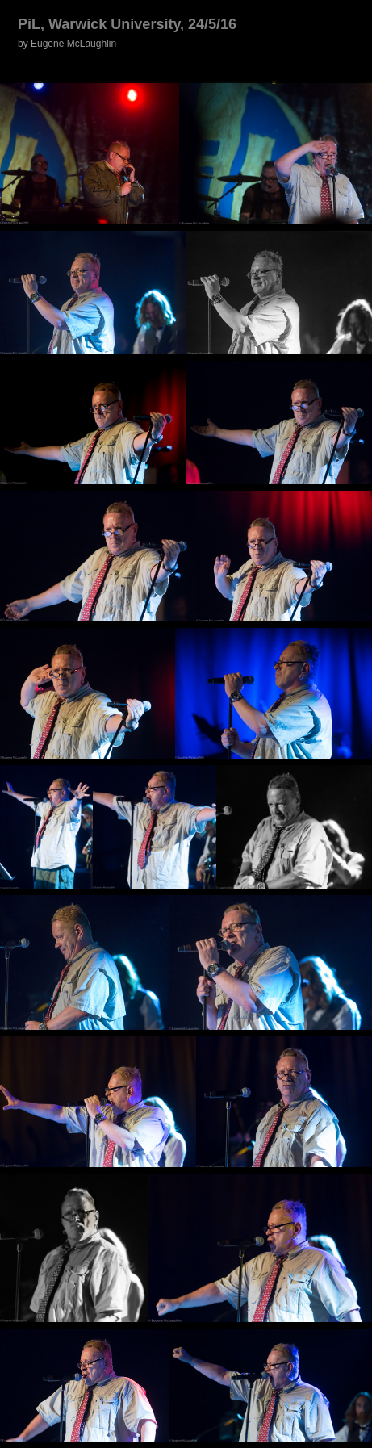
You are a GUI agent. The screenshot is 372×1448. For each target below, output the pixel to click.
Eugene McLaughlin (73, 43)
